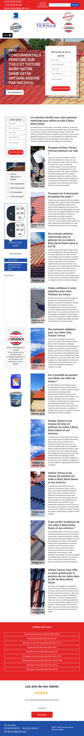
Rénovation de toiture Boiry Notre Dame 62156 (42, 652)
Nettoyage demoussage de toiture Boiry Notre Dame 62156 (42, 660)
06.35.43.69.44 (29, 728)
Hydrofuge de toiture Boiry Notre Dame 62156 (41, 669)
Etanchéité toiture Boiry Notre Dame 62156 (41, 638)
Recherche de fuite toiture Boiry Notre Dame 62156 (42, 634)
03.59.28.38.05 (11, 728)
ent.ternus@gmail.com (16, 8)
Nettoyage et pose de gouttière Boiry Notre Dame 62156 (42, 656)
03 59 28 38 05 (12, 1)
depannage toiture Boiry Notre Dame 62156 (42, 647)
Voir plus (42, 714)
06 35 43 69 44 (12, 5)
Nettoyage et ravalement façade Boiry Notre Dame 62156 (42, 643)
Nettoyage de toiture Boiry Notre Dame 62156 (42, 665)
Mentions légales (57, 730)
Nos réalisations (15, 92)
